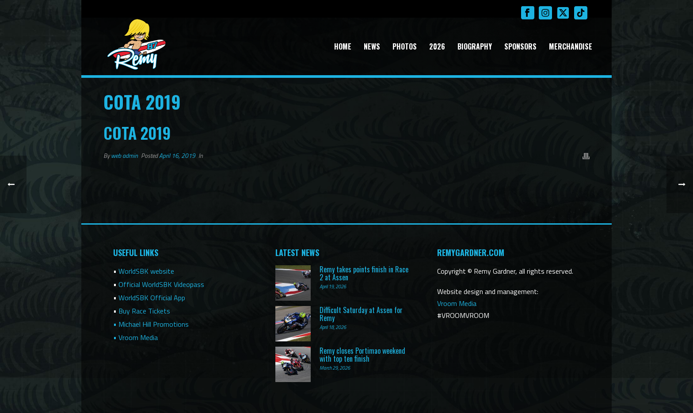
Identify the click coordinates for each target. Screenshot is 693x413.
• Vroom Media (135, 337)
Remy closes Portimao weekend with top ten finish (362, 355)
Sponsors (520, 46)
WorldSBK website (146, 271)
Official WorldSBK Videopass (161, 284)
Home (342, 46)
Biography (474, 46)
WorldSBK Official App (151, 298)
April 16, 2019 (177, 155)
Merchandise (570, 46)
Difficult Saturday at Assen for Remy (361, 314)
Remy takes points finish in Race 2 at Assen (364, 273)
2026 (437, 46)
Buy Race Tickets (144, 311)
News (372, 46)
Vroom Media (456, 303)
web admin (124, 155)
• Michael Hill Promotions (151, 324)
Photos (404, 46)
